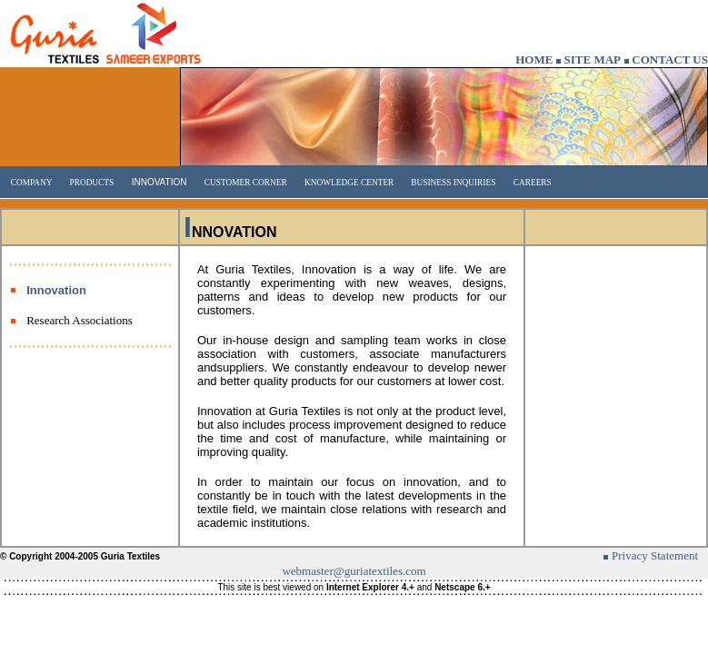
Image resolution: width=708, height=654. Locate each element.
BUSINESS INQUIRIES (452, 182)
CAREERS (533, 182)
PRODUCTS (90, 182)
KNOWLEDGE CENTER (349, 182)
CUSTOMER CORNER (245, 182)
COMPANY (32, 182)
